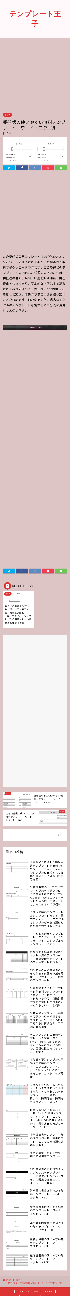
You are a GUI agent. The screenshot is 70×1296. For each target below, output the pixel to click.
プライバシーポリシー (27, 1291)
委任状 (7, 114)
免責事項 (48, 1291)
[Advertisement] (35, 75)
